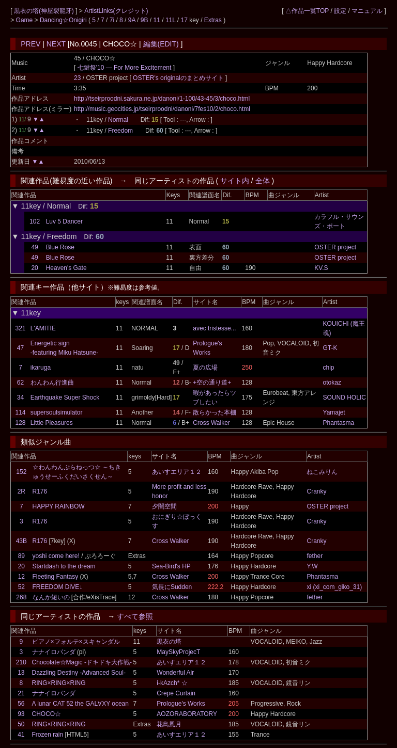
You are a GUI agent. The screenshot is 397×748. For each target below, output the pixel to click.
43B (21, 541)
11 (157, 20)
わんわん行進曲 (52, 382)
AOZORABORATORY (187, 714)
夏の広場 (205, 367)
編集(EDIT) (161, 44)
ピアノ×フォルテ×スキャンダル (76, 641)
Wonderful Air (175, 672)
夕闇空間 (164, 506)
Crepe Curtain (176, 693)
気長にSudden (172, 587)
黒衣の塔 (169, 641)
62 (20, 382)
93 (21, 714)
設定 (340, 10)
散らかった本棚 (214, 412)
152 (21, 471)
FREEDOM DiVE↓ (58, 587)
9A (131, 20)
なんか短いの (51, 597)
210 (21, 662)
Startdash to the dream (64, 566)
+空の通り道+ (212, 382)
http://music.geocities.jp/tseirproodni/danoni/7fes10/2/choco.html (162, 109)
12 (21, 576)
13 (21, 672)
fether (315, 556)
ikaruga (40, 367)
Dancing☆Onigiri (64, 20)
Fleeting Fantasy (56, 576)
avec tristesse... (214, 328)
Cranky (316, 491)
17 (183, 20)
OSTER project (335, 247)
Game (25, 20)
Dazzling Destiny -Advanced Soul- (79, 672)
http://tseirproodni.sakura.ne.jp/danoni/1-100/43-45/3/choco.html (162, 98)
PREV (30, 44)
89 (21, 556)
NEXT (56, 44)
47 (20, 348)
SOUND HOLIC (344, 397)
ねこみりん (322, 471)
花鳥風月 (169, 724)
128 (20, 422)
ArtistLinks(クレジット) (116, 10)
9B (144, 20)
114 (20, 412)
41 (21, 734)
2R (21, 491)
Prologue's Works (181, 703)
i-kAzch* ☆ (172, 683)
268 (21, 597)
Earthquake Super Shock (64, 397)
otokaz (332, 382)
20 (34, 268)
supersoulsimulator (56, 412)
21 (21, 693)
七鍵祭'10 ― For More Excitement (125, 67)
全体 (262, 181)
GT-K (330, 348)
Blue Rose (60, 247)
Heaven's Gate (66, 268)
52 (21, 587)
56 (21, 703)
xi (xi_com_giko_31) (334, 587)
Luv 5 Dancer (64, 221)
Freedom (120, 130)
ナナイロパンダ (53, 652)
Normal (118, 119)
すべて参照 (135, 616)
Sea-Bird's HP (171, 566)
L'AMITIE (43, 328)
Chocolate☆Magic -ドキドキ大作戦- (82, 662)
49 (34, 247)
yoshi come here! (56, 556)
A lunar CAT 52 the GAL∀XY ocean (80, 703)
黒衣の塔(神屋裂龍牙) (44, 10)
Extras (213, 20)
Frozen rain (48, 734)
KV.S (321, 268)
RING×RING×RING (59, 683)
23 (77, 78)
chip (328, 367)
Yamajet (334, 412)
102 (34, 221)
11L (170, 20)
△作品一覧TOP (307, 10)
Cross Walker (211, 422)
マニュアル (367, 10)
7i (112, 20)
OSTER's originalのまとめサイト (179, 78)
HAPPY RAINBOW (59, 506)
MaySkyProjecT (178, 652)
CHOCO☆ (47, 714)
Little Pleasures (51, 422)
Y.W (312, 566)
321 (20, 328)
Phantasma (339, 422)
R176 (40, 491)
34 (20, 397)
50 (21, 724)
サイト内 (234, 181)
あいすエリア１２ (177, 471)
